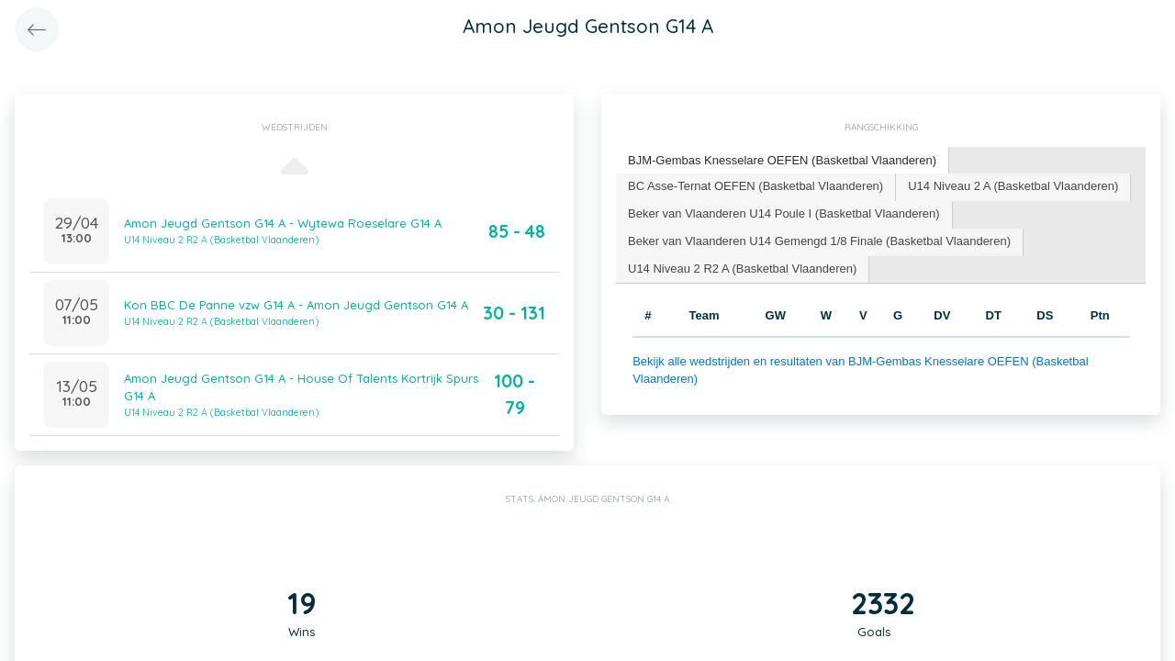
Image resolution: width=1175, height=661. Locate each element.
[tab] (782, 161)
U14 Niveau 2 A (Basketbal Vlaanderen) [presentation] (1013, 186)
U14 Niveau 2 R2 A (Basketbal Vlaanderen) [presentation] (742, 268)
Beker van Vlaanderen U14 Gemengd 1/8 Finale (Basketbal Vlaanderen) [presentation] (819, 241)
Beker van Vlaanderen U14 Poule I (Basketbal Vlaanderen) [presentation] (784, 213)
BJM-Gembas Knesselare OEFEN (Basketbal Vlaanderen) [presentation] (782, 160)
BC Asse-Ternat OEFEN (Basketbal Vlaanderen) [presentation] (755, 186)
